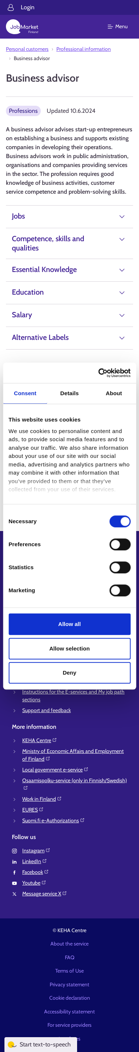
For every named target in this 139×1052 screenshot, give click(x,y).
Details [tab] (69, 393)
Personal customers (27, 49)
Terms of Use (69, 970)
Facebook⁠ (35, 872)
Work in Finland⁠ (42, 799)
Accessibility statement (69, 1011)
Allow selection (69, 648)
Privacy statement (69, 984)
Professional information (83, 49)
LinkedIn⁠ (34, 861)
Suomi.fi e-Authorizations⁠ (53, 820)
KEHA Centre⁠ (39, 740)
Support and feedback (46, 710)
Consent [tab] (25, 393)
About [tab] (114, 393)
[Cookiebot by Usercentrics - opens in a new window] (98, 373)
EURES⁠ (33, 809)
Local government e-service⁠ (55, 769)
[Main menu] (122, 26)
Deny (69, 672)
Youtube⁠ (34, 882)
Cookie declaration (69, 997)
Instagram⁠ (36, 850)
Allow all (69, 624)
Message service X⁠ (44, 893)
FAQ (70, 957)
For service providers (69, 1025)
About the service (69, 943)
